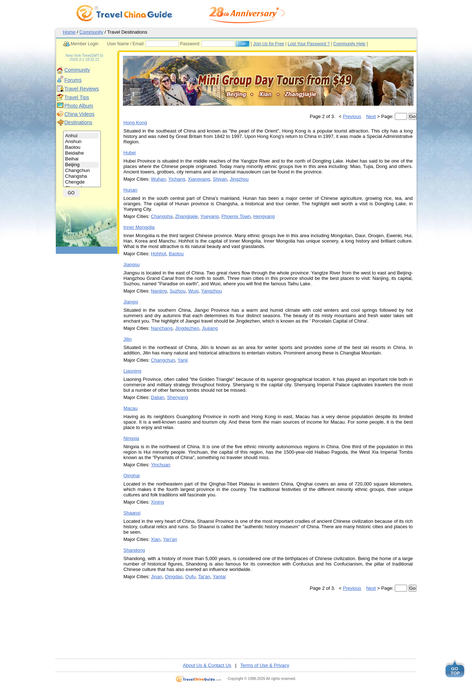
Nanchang (161, 328)
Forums (73, 80)
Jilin (128, 339)
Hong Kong (135, 122)
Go (412, 116)
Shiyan (220, 179)
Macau (131, 408)
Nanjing (159, 291)
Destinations (78, 122)
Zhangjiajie (186, 216)
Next (371, 116)
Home (69, 32)
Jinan (156, 576)
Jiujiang (210, 328)
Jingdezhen (187, 328)
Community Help (349, 43)
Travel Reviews (82, 89)
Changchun (82, 170)
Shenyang (177, 397)
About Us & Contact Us (207, 665)
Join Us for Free (268, 43)
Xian (155, 539)
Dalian (157, 397)
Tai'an (204, 576)
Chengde (82, 182)
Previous (352, 116)
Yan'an (170, 539)
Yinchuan (160, 464)
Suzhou (178, 291)
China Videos (80, 114)
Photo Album (79, 106)
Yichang (176, 179)
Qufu (190, 576)
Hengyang (264, 216)
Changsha (82, 176)
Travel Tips (77, 97)
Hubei (130, 152)
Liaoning (132, 371)
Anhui (82, 136)
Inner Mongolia (139, 227)
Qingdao (174, 576)
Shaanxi (132, 513)
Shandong (134, 550)
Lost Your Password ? (308, 43)
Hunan (130, 190)
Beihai (82, 159)
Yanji (183, 360)
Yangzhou (211, 291)
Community (91, 32)
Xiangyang (199, 179)
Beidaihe (82, 153)
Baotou (82, 147)
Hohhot (158, 253)
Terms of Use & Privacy (264, 665)
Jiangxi (131, 301)
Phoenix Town (236, 216)
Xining (157, 502)
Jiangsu (132, 264)
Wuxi (193, 291)
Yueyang (209, 216)
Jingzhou (239, 179)
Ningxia (131, 438)
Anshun (82, 141)
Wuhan (158, 179)
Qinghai (132, 475)
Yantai (219, 576)
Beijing (82, 165)
